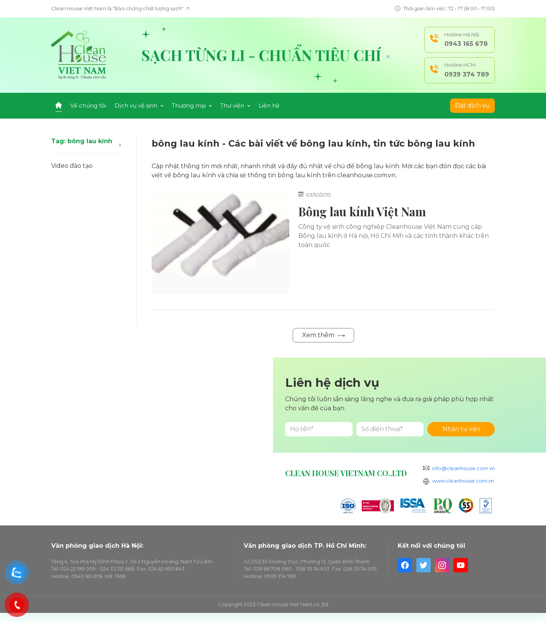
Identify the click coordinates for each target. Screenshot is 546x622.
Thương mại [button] (192, 105)
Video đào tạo (72, 165)
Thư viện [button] (235, 105)
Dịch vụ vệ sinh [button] (139, 105)
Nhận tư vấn (461, 429)
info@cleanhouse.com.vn (463, 468)
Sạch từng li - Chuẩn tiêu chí (265, 55)
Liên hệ (269, 105)
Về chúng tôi (88, 105)
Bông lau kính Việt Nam (362, 211)
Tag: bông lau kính (86, 142)
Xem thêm (323, 335)
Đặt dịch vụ (472, 105)
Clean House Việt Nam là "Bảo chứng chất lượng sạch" (120, 8)
